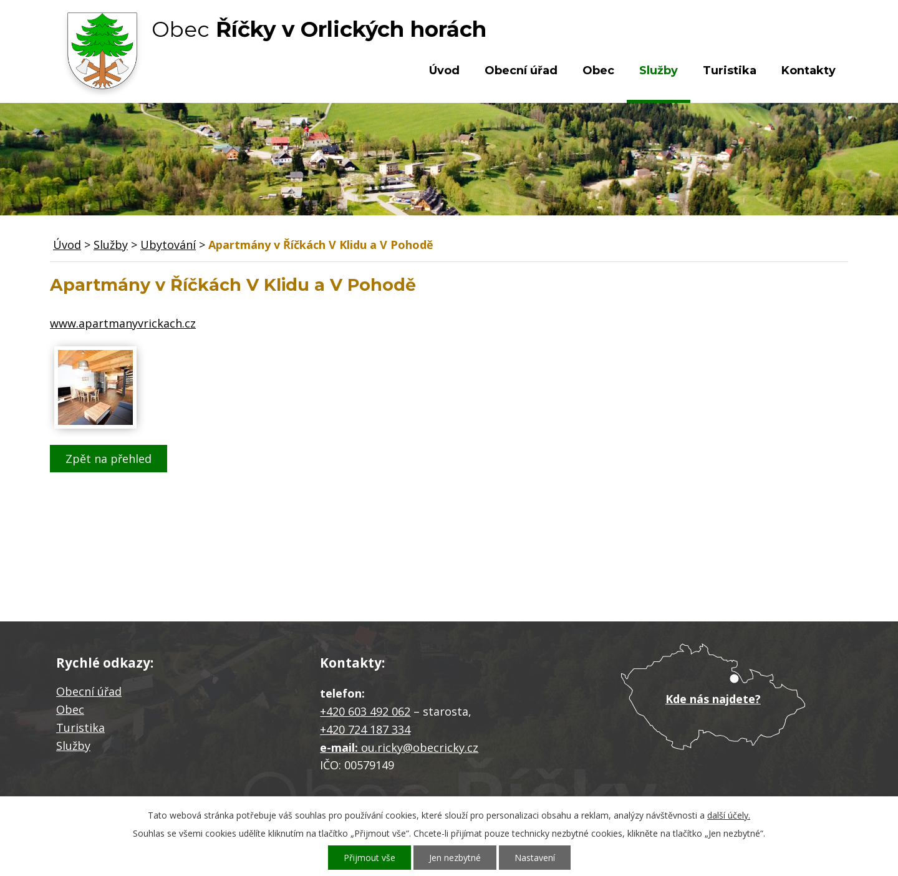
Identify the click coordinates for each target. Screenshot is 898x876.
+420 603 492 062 (365, 711)
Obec (598, 70)
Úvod (444, 70)
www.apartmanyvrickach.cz (123, 323)
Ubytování (168, 244)
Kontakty (808, 70)
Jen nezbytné (455, 858)
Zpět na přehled (108, 458)
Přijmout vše (369, 858)
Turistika (729, 70)
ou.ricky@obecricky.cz (419, 747)
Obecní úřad (521, 70)
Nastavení (534, 858)
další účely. (728, 815)
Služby (658, 70)
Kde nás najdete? (713, 698)
